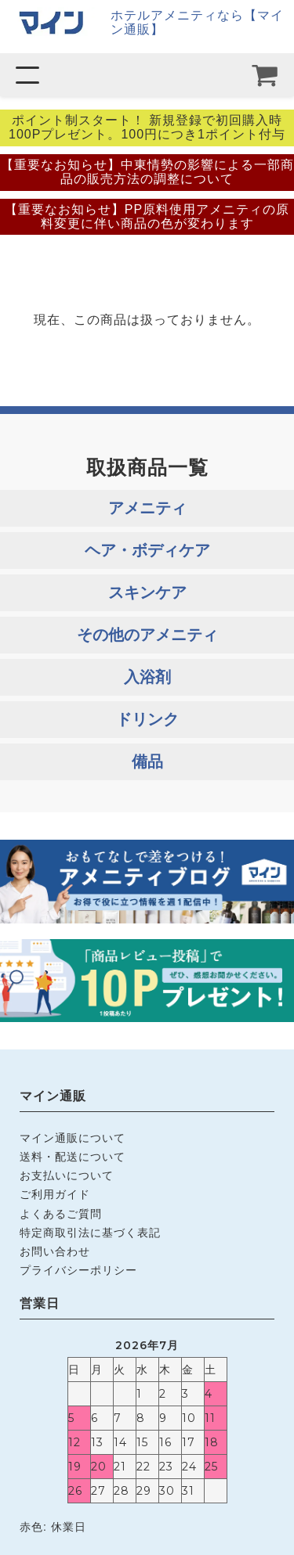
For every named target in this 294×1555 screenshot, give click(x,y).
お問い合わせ (55, 1251)
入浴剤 (147, 677)
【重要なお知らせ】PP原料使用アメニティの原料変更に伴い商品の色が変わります (147, 216)
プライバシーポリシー (78, 1270)
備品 (147, 761)
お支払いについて (67, 1175)
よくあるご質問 (61, 1214)
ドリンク (147, 719)
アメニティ (147, 508)
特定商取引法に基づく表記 (90, 1232)
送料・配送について (72, 1156)
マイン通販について (72, 1138)
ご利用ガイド (55, 1194)
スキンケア (147, 592)
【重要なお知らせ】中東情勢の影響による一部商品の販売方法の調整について (147, 171)
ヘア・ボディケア (147, 550)
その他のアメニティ (147, 634)
